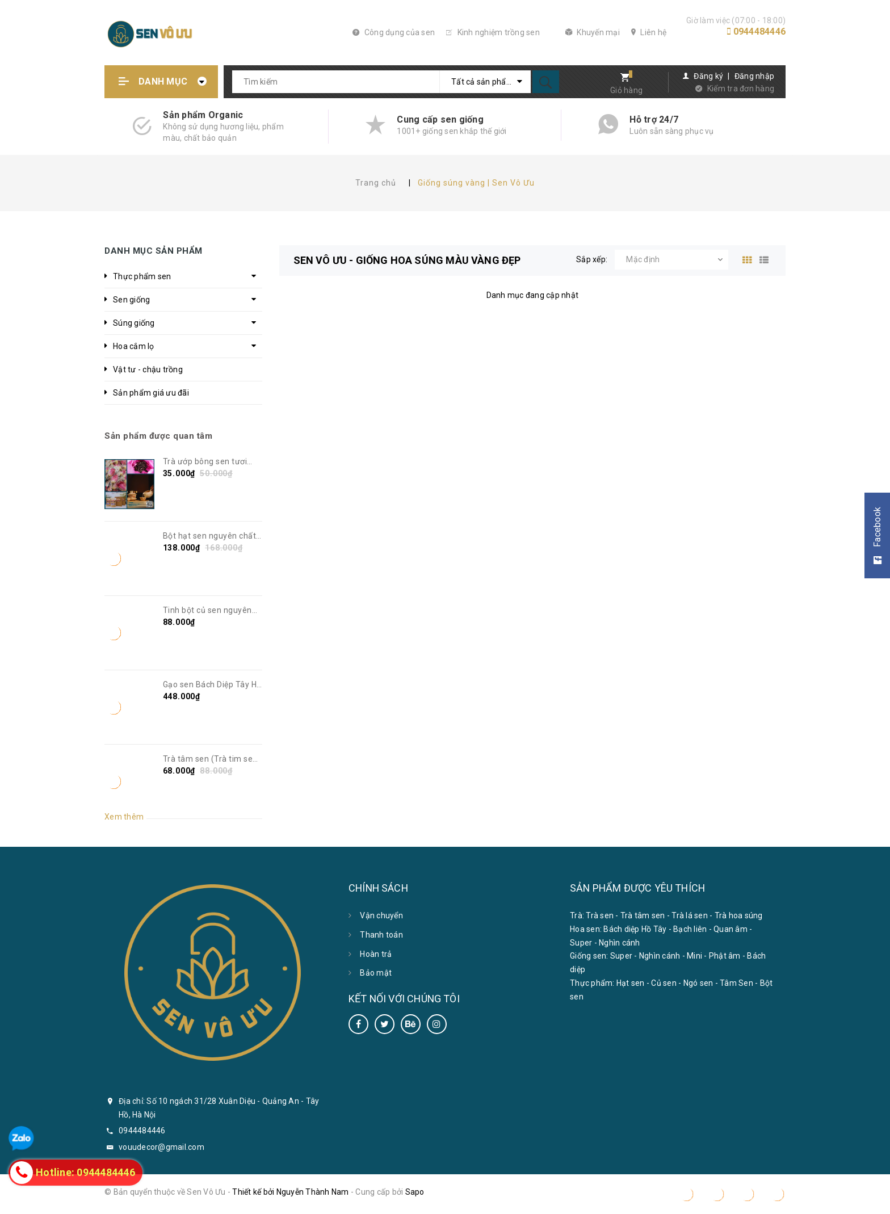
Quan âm (730, 929)
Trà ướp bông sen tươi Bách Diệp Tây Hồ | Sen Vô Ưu (212, 462)
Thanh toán (381, 934)
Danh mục (162, 81)
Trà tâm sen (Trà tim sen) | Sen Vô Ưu (212, 759)
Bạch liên (690, 929)
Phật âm (725, 955)
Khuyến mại (592, 32)
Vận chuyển (381, 915)
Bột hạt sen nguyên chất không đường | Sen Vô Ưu (211, 536)
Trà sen (600, 915)
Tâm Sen (736, 983)
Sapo (415, 1191)
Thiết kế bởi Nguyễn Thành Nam (290, 1191)
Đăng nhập (754, 76)
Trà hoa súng (739, 915)
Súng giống (134, 322)
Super (581, 942)
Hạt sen (630, 983)
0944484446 (759, 31)
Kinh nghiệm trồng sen (493, 32)
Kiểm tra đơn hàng (740, 88)
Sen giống (131, 299)
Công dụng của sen (393, 32)
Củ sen (664, 983)
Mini (694, 955)
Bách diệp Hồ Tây (634, 929)
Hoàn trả (376, 954)
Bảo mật (376, 972)
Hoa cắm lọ (133, 346)
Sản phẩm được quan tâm (158, 436)
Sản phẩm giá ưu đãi (151, 392)
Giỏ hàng (626, 90)
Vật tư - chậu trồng (148, 369)
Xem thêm (124, 816)
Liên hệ (648, 32)
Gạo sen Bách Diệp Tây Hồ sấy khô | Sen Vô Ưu (212, 685)
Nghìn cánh (619, 942)
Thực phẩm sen (142, 276)
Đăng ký (708, 76)
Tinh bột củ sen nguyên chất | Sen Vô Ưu (207, 611)
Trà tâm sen (642, 915)
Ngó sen (698, 983)
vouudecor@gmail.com (161, 1147)
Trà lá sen (689, 915)
